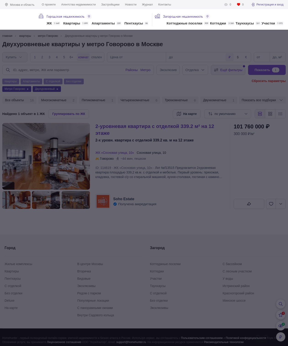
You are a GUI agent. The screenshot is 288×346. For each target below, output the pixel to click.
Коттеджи (222, 23)
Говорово (107, 158)
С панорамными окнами (95, 308)
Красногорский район (238, 293)
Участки (272, 23)
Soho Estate (123, 199)
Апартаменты (107, 23)
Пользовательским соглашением (202, 338)
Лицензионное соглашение (64, 342)
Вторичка (84, 271)
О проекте (49, 4)
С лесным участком (237, 271)
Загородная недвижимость (186, 16)
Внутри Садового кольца (95, 315)
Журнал (147, 4)
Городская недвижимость (69, 16)
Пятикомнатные (97, 100)
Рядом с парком (89, 293)
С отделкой (13, 286)
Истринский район (236, 286)
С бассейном (232, 264)
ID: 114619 (103, 168)
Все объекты (19, 100)
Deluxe (10, 300)
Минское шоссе (234, 300)
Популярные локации (93, 300)
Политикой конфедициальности (246, 338)
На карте (11, 308)
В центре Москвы (90, 264)
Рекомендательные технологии (224, 342)
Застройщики (110, 4)
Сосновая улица (149, 152)
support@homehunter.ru (131, 342)
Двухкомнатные (218, 100)
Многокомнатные (57, 100)
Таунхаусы (248, 23)
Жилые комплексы (18, 264)
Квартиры (76, 23)
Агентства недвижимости (78, 4)
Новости (130, 4)
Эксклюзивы (86, 286)
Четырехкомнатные (138, 100)
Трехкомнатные (180, 100)
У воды (228, 278)
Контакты (164, 4)
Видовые (84, 278)
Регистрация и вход (267, 4)
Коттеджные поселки (188, 23)
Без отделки (13, 293)
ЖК (53, 23)
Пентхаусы (136, 23)
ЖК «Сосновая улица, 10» (115, 152)
